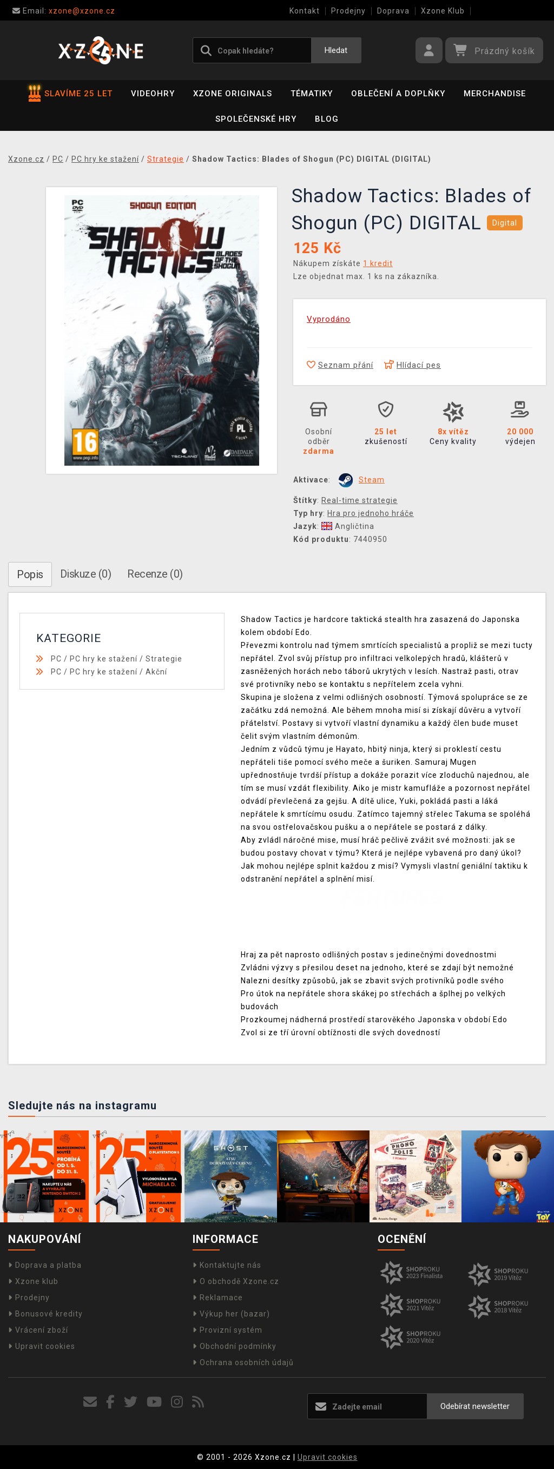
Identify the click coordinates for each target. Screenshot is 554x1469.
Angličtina (347, 526)
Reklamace (218, 1297)
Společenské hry (255, 119)
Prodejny (348, 10)
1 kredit (378, 263)
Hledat (336, 50)
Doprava (393, 10)
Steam (372, 479)
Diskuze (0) (85, 573)
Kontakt (304, 10)
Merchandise (495, 93)
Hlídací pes (412, 365)
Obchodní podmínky (234, 1346)
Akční (156, 671)
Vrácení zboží (38, 1330)
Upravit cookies (41, 1346)
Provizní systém (227, 1330)
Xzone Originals (232, 93)
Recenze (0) (155, 573)
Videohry (153, 93)
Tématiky (312, 93)
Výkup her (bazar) (231, 1313)
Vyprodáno (329, 319)
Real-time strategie (359, 500)
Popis (30, 574)
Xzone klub (33, 1281)
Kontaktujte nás (227, 1265)
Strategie (164, 658)
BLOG (327, 119)
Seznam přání (340, 365)
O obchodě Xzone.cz (236, 1281)
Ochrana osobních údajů (243, 1362)
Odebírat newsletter (475, 1406)
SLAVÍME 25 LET (71, 93)
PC (56, 658)
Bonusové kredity (45, 1313)
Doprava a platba (45, 1265)
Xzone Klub (443, 10)
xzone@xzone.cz (63, 10)
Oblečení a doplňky (398, 93)
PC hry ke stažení (103, 658)
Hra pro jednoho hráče (370, 513)
